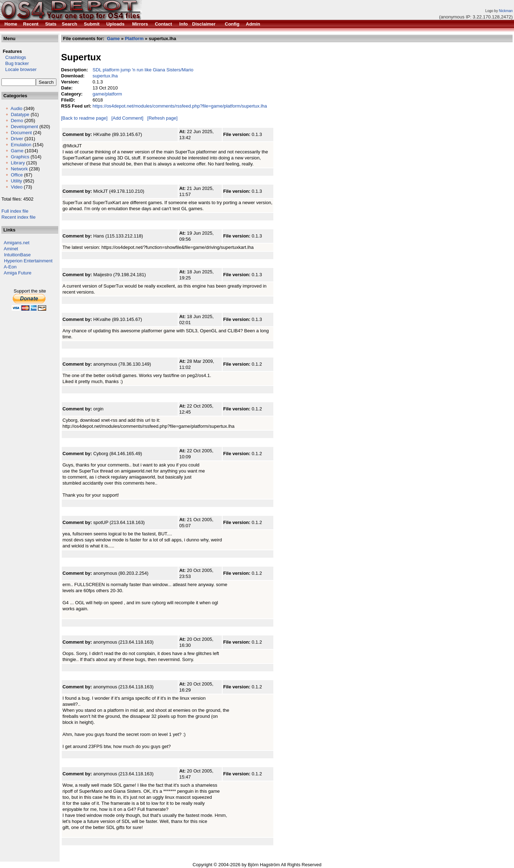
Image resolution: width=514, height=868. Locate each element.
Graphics (20, 156)
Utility (16, 181)
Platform (134, 38)
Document (21, 132)
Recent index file (18, 217)
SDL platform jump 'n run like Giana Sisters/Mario (143, 69)
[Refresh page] (162, 118)
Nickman (506, 11)
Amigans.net (16, 242)
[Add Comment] (127, 118)
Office (17, 175)
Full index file (14, 211)
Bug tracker (15, 63)
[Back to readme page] (84, 118)
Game (17, 150)
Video (16, 187)
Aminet (11, 248)
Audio (16, 108)
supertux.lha (105, 75)
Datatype (20, 114)
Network (19, 168)
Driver (17, 138)
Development (24, 126)
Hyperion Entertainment (28, 260)
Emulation (21, 144)
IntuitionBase (17, 254)
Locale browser (19, 69)
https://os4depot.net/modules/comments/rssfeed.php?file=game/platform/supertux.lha (180, 106)
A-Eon (10, 266)
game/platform (107, 94)
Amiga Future (18, 272)
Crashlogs (13, 57)
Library (18, 162)
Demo (17, 120)
